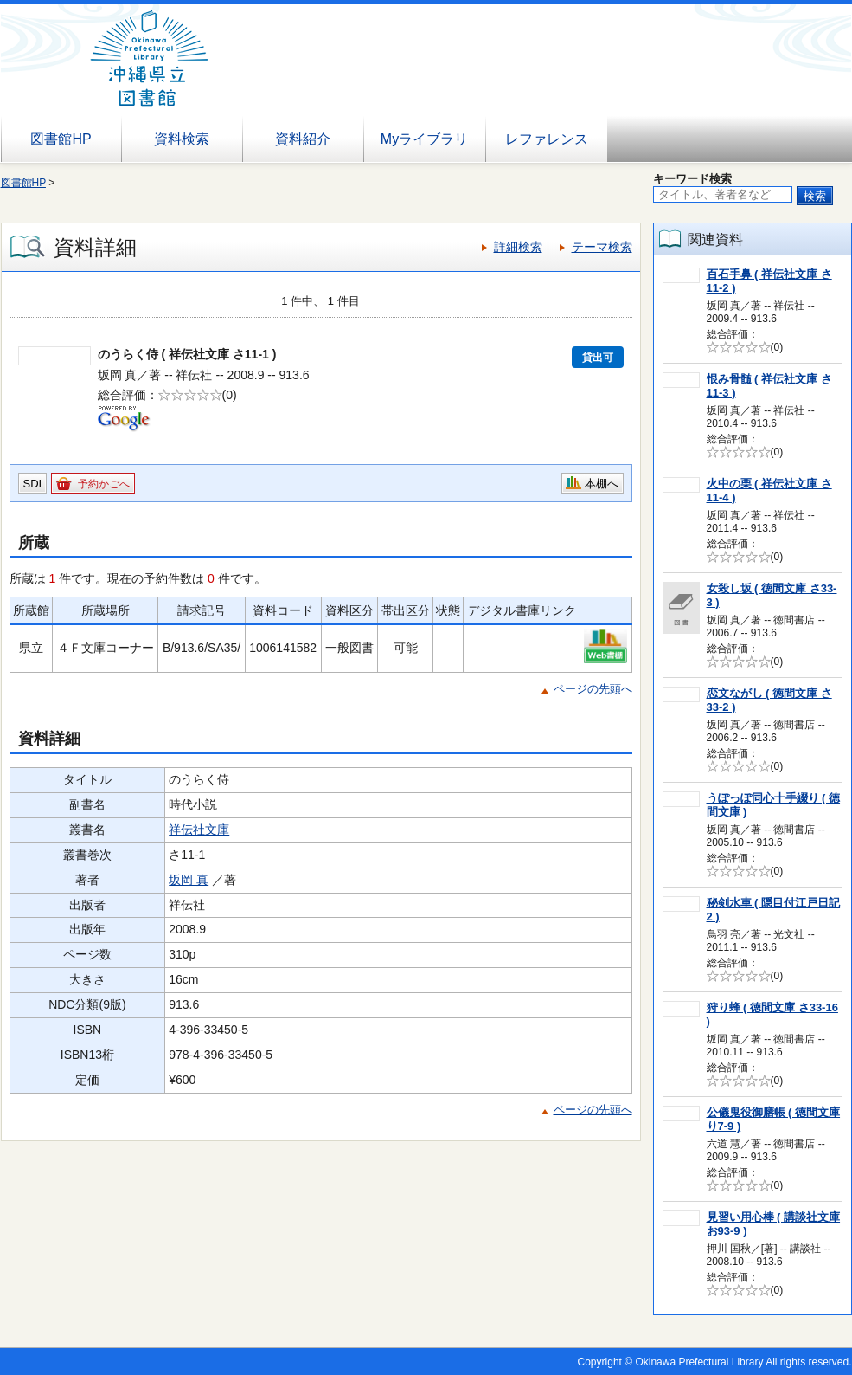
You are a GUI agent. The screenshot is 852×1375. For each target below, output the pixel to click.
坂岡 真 (188, 880)
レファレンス (546, 139)
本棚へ (601, 483)
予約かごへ (104, 484)
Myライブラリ (424, 139)
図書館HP (60, 139)
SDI (32, 483)
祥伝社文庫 (199, 829)
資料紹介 (302, 139)
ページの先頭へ (593, 688)
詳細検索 (518, 247)
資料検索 (181, 139)
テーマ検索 (602, 247)
